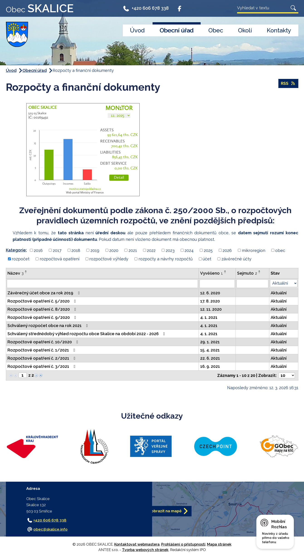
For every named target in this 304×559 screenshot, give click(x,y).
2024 (189, 250)
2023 (170, 250)
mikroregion (253, 250)
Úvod (137, 30)
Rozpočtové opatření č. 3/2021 (42, 366)
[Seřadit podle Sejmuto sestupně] (259, 273)
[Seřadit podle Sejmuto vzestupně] (259, 271)
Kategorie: (16, 250)
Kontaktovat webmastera (137, 544)
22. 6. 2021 (210, 358)
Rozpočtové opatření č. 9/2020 (42, 317)
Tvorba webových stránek (145, 550)
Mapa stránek (219, 544)
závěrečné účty (236, 258)
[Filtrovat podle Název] (102, 283)
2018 (75, 250)
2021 (133, 250)
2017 (57, 250)
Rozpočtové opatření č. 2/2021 (42, 358)
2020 (113, 250)
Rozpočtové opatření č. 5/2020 (42, 301)
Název (15, 273)
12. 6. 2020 (210, 292)
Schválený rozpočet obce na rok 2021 (48, 325)
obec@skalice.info (50, 529)
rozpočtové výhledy (108, 258)
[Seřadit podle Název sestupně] (26, 273)
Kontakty (279, 30)
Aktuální (279, 292)
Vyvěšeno (211, 273)
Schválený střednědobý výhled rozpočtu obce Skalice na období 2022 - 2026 (87, 333)
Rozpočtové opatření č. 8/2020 (42, 309)
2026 (227, 250)
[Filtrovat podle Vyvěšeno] (217, 283)
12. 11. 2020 (211, 309)
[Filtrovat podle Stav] (283, 283)
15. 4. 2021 (210, 350)
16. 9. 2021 (210, 366)
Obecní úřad (176, 30)
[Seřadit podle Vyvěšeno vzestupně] (225, 271)
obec (280, 250)
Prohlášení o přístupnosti (183, 544)
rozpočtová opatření (59, 258)
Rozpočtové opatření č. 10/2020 (43, 341)
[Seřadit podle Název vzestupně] (26, 271)
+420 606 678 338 (146, 9)
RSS (288, 83)
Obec (215, 30)
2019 (94, 250)
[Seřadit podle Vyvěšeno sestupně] (225, 273)
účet (207, 258)
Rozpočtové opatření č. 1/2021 (42, 350)
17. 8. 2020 (210, 301)
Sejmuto (247, 273)
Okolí (245, 30)
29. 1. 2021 (210, 341)
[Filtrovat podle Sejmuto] (252, 283)
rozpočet (20, 258)
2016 (38, 250)
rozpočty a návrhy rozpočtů (166, 258)
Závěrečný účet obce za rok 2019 (44, 292)
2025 (208, 250)
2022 (151, 250)
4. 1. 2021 (208, 317)
